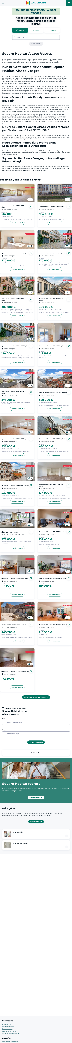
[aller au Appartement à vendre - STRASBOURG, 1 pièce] (17, 332)
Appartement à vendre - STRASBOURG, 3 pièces (15, 253)
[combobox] (37, 37)
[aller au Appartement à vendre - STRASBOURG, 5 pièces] (55, 378)
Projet (4, 730)
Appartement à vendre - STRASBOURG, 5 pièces (53, 392)
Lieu (3, 719)
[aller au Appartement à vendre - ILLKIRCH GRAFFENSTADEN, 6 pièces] (17, 518)
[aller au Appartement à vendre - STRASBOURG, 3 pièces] (17, 239)
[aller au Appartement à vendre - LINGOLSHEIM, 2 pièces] (55, 471)
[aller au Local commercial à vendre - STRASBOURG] (55, 193)
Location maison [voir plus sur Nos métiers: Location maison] (7, 1029)
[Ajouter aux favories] (31, 206)
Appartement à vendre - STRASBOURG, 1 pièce (15, 346)
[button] (36, 834)
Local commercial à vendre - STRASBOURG (51, 206)
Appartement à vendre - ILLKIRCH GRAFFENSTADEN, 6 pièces (11, 531)
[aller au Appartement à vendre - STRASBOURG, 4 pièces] (17, 193)
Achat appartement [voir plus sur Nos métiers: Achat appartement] (8, 1027)
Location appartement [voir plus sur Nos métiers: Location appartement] (9, 1031)
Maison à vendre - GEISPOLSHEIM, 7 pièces (14, 624)
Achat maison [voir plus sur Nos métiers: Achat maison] (6, 1024)
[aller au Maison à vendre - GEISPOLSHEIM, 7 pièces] (17, 611)
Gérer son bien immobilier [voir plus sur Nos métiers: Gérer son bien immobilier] (10, 1033)
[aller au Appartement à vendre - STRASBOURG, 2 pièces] (55, 239)
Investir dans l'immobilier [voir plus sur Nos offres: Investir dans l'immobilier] (10, 1042)
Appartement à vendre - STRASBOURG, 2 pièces (53, 253)
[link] (36, 44)
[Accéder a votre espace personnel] (69, 3)
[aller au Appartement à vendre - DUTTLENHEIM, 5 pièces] (17, 378)
